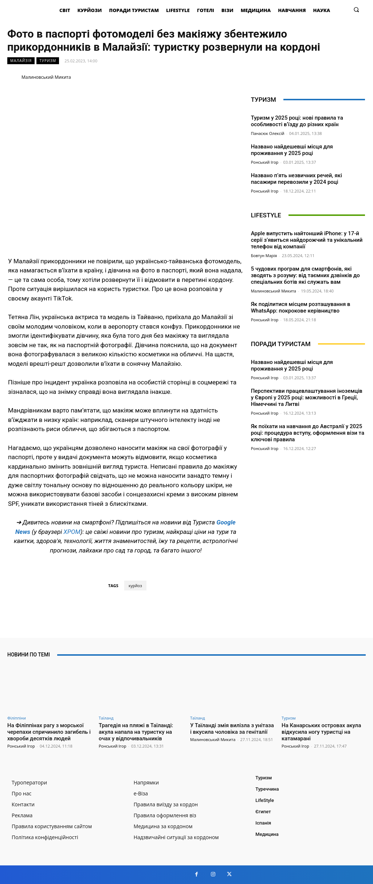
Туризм (47, 60)
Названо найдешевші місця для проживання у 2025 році (292, 149)
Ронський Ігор (265, 162)
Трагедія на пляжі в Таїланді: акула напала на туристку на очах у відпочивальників (136, 732)
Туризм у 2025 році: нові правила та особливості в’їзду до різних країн (297, 121)
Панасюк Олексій (267, 133)
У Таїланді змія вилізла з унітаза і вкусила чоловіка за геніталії (232, 728)
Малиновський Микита (46, 77)
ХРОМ (71, 531)
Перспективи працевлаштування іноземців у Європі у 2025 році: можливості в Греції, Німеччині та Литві (306, 397)
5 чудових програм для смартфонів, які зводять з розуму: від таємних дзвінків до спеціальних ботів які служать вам (305, 275)
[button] (356, 9)
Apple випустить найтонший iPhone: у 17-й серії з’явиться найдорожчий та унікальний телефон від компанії (307, 240)
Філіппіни (16, 718)
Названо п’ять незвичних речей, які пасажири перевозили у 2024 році (296, 178)
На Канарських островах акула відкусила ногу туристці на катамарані (321, 732)
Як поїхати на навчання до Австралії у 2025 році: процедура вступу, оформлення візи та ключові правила (307, 433)
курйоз (135, 585)
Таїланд (106, 718)
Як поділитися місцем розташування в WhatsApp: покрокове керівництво (300, 307)
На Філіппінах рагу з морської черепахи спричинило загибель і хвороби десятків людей (49, 732)
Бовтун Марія (264, 255)
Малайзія (21, 60)
